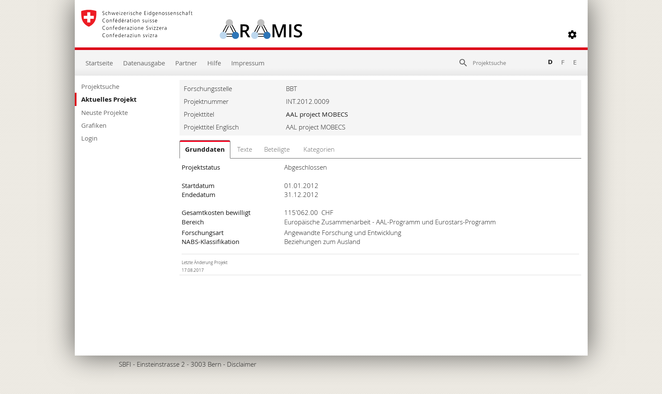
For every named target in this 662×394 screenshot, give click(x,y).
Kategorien (319, 149)
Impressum (248, 63)
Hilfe (214, 63)
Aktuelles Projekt (109, 99)
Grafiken (93, 125)
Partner (186, 63)
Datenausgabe (144, 63)
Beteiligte (277, 149)
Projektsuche (100, 86)
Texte (244, 149)
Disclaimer (241, 364)
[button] (572, 35)
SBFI (125, 364)
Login (89, 138)
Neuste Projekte (104, 112)
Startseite (99, 63)
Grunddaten (205, 149)
